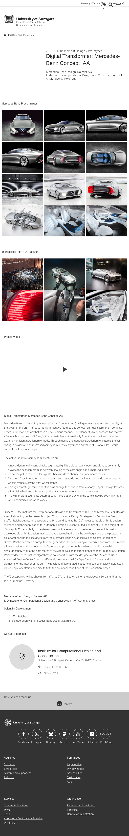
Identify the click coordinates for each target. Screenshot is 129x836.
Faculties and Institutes (81, 803)
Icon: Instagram (37, 732)
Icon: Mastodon (64, 732)
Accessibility (74, 770)
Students (9, 762)
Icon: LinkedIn (92, 732)
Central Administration (80, 811)
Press (7, 807)
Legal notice (74, 762)
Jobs (7, 811)
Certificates (73, 775)
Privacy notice (75, 766)
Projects (10, 34)
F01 (114, 3)
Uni (91, 3)
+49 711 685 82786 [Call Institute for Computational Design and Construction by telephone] (55, 664)
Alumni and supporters (17, 770)
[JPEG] (22, 123)
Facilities (72, 807)
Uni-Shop (9, 820)
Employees (10, 766)
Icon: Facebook (23, 732)
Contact (64, 701)
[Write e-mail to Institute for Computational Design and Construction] (48, 671)
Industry (9, 775)
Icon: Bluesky (51, 732)
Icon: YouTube (78, 732)
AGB (69, 779)
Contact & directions (16, 803)
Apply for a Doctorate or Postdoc (23, 816)
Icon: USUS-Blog (105, 732)
